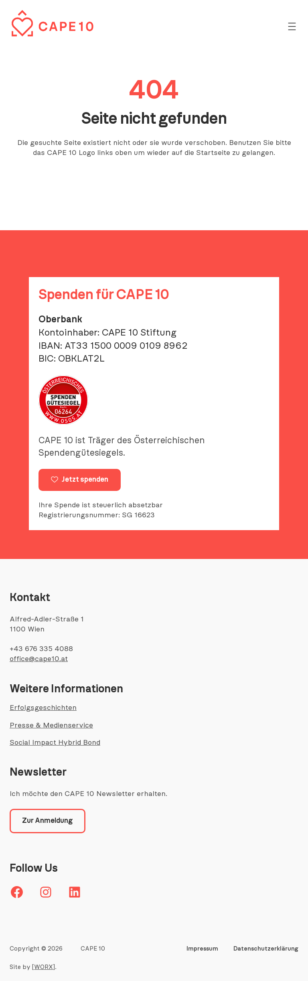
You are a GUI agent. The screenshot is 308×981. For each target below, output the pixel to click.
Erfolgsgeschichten (43, 708)
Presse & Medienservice (51, 725)
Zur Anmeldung (47, 820)
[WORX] (43, 967)
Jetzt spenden (79, 479)
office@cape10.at (39, 659)
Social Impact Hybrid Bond (55, 742)
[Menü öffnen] (292, 26)
